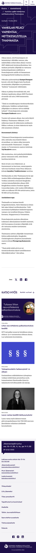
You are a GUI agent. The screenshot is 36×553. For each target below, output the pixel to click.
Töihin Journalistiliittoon (11, 512)
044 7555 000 (5, 461)
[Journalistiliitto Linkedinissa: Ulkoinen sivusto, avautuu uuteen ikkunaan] (23, 537)
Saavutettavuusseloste (10, 518)
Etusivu (4, 8)
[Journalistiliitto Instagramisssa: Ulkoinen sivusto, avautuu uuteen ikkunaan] (18, 537)
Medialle (5, 507)
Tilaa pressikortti (8, 497)
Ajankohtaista (15, 8)
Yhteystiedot (6, 486)
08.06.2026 (5, 412)
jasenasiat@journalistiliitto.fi (10, 472)
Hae (26, 3)
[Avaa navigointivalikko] (32, 3)
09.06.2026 (5, 366)
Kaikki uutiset (27, 292)
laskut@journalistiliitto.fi (9, 478)
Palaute (4, 528)
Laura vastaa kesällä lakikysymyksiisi (17, 415)
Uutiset (4, 21)
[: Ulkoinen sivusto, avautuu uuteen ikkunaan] (16, 279)
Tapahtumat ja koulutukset (12, 502)
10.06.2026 (5, 323)
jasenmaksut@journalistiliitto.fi (10, 467)
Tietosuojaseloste (8, 523)
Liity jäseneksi (7, 491)
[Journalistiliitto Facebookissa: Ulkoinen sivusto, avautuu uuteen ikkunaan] (13, 537)
